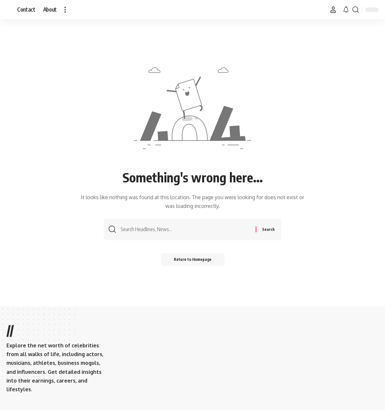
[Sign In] (333, 9)
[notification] (346, 9)
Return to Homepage (193, 259)
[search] (355, 9)
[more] (65, 9)
